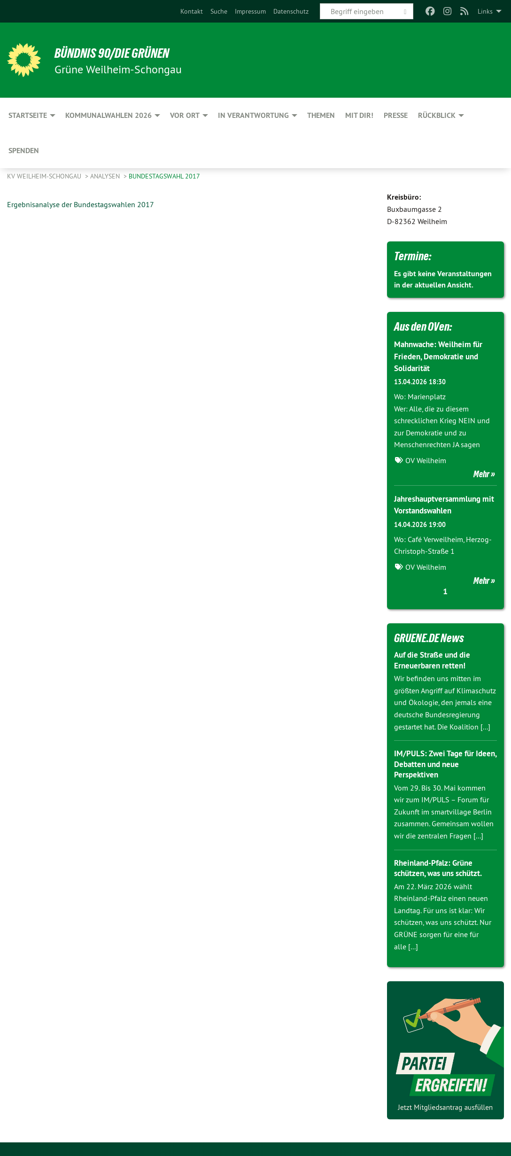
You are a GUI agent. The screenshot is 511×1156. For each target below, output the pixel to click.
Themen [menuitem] (321, 115)
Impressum (250, 11)
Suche (218, 11)
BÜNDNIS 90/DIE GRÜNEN (123, 52)
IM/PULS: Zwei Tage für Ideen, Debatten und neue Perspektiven (441, 764)
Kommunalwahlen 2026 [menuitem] (108, 115)
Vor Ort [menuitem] (185, 115)
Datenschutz (291, 11)
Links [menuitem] (485, 11)
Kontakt (191, 11)
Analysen (106, 176)
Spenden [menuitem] (23, 150)
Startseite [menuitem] (27, 115)
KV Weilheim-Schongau (45, 176)
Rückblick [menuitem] (437, 115)
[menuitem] (191, 11)
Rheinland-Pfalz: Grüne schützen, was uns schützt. (442, 867)
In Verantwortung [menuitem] (253, 115)
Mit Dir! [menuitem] (359, 115)
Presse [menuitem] (396, 115)
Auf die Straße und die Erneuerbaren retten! (435, 660)
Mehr (481, 474)
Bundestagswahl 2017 (164, 176)
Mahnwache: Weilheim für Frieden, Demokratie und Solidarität (441, 356)
